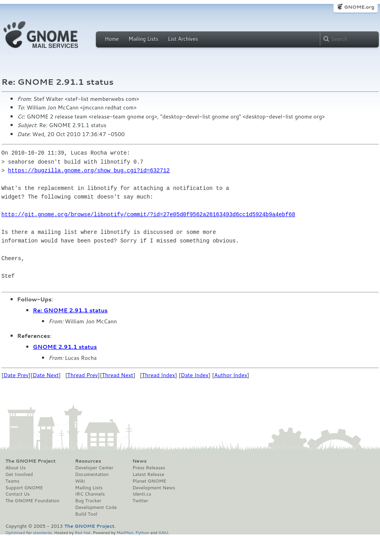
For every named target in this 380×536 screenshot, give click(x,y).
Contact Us (18, 494)
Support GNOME (24, 488)
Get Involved (19, 474)
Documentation (91, 474)
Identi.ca (141, 494)
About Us (16, 468)
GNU (163, 532)
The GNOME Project (31, 461)
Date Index (195, 375)
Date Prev (16, 375)
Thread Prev (82, 375)
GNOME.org (359, 7)
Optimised (15, 532)
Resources (88, 461)
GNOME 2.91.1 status (65, 347)
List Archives (183, 38)
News (139, 461)
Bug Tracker (88, 501)
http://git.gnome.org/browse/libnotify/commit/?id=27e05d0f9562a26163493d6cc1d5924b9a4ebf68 (149, 214)
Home (112, 38)
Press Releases (148, 468)
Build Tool (86, 514)
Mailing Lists (143, 38)
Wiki (80, 481)
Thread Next (117, 375)
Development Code (96, 507)
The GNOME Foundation (33, 501)
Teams (13, 481)
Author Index (230, 375)
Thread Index (158, 375)
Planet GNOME (149, 481)
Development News (153, 488)
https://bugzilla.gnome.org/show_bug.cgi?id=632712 (89, 170)
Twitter (140, 501)
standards (42, 532)
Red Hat (82, 532)
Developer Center (94, 468)
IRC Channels (90, 494)
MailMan (125, 532)
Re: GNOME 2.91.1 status (70, 310)
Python (142, 532)
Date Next (46, 375)
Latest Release (148, 474)
